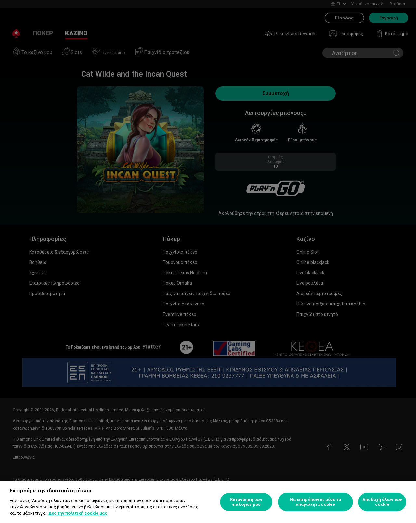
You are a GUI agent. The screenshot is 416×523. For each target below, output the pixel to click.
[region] (208, 502)
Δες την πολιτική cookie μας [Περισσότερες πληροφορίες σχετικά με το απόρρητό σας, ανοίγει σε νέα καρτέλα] (77, 513)
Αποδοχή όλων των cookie (382, 502)
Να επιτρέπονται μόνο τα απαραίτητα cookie (315, 502)
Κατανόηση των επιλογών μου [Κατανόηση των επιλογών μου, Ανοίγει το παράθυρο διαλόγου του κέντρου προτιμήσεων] (246, 502)
